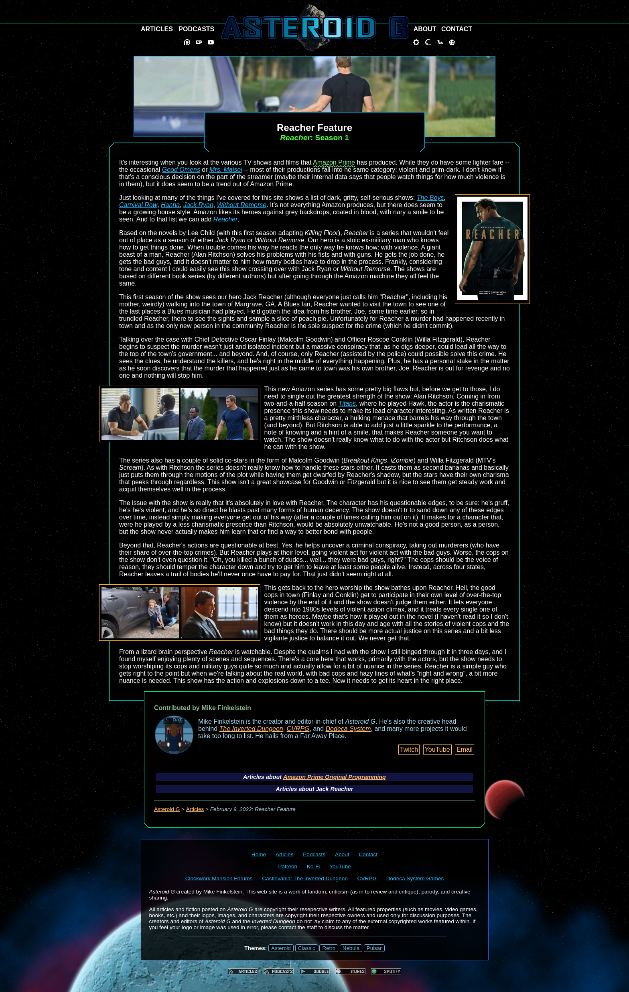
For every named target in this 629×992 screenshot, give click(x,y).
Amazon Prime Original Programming (334, 777)
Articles (195, 809)
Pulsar (374, 948)
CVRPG (298, 728)
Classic (306, 948)
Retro (328, 948)
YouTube (437, 749)
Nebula (351, 948)
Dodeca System (348, 728)
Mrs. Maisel (225, 169)
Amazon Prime (334, 162)
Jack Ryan (198, 204)
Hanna (170, 204)
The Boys (430, 197)
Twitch (409, 749)
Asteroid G (167, 809)
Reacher (225, 219)
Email (465, 749)
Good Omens (181, 169)
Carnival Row (138, 204)
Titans (347, 403)
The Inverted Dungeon (251, 728)
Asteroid (281, 948)
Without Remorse (241, 204)
